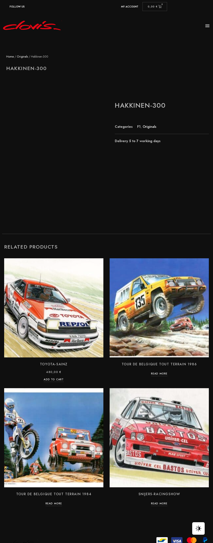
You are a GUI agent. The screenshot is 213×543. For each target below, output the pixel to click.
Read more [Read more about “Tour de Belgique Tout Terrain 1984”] (54, 469)
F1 (139, 126)
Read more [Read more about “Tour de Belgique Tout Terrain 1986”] (159, 340)
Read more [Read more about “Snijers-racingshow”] (159, 469)
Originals (22, 56)
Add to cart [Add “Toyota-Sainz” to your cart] (54, 345)
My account (129, 7)
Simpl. (184, 526)
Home (10, 56)
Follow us (17, 7)
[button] (207, 25)
